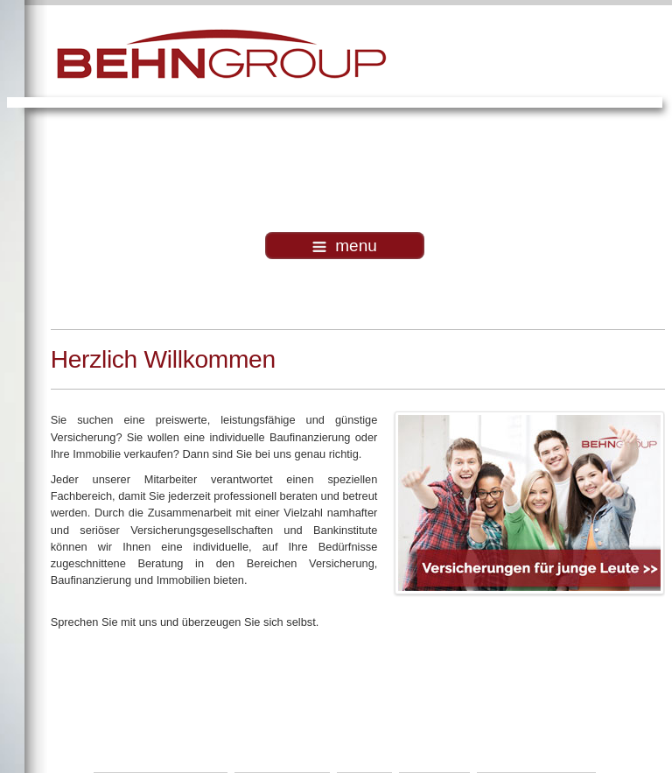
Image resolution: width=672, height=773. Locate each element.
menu (344, 245)
